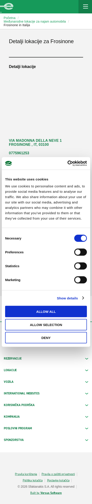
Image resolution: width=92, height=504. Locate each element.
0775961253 (19, 153)
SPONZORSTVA (46, 440)
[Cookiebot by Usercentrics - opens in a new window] (67, 163)
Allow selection (46, 324)
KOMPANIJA (46, 417)
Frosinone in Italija (17, 25)
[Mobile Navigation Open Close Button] (85, 6)
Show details (67, 298)
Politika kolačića (33, 481)
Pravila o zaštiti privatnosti (58, 474)
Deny (46, 338)
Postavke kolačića (58, 481)
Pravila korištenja (26, 474)
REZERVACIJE (46, 358)
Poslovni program (46, 428)
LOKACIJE (46, 370)
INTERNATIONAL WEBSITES (46, 393)
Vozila (46, 382)
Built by (46, 493)
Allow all (46, 311)
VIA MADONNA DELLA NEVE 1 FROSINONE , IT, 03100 (35, 142)
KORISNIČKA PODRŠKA (46, 405)
